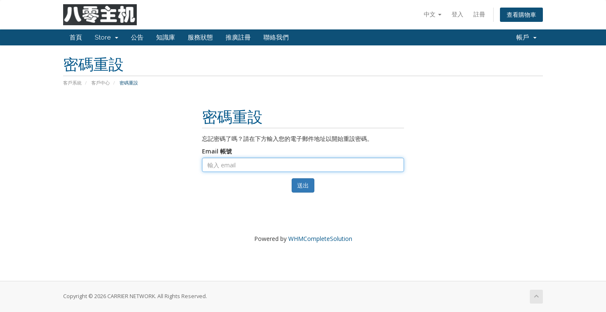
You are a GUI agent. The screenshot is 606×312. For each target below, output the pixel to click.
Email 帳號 (217, 151)
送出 (303, 185)
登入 (457, 14)
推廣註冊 (238, 37)
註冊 (479, 14)
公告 (137, 37)
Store (106, 37)
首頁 (75, 37)
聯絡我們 (276, 37)
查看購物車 (521, 15)
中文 (432, 14)
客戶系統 (72, 82)
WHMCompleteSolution (320, 239)
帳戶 (526, 37)
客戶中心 (100, 82)
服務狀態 (200, 37)
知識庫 (165, 37)
